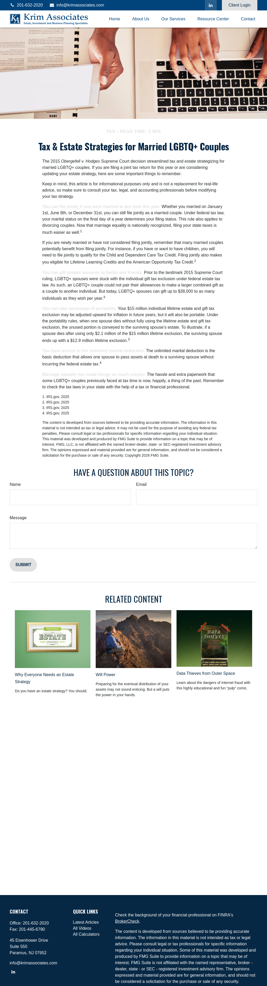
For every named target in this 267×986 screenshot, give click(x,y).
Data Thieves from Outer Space (206, 673)
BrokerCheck (127, 921)
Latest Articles (86, 922)
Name (15, 484)
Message (18, 518)
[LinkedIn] (211, 5)
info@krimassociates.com (76, 5)
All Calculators (86, 934)
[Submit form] (23, 565)
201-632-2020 (26, 5)
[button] (114, 19)
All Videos (82, 928)
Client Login (240, 5)
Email (141, 484)
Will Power (106, 674)
